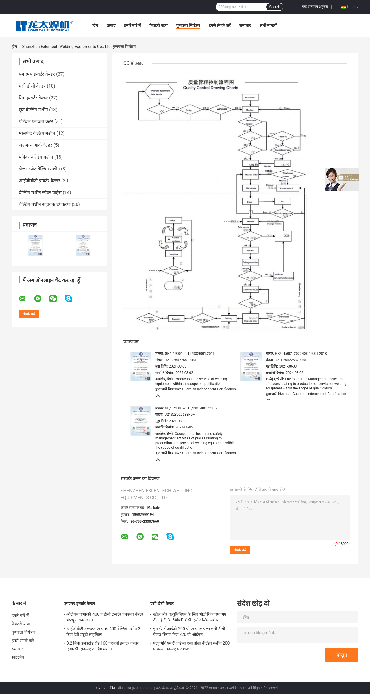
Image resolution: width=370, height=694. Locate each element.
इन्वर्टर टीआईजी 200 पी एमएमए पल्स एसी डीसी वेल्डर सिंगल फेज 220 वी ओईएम (189, 631)
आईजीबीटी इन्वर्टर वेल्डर (39, 180)
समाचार (245, 25)
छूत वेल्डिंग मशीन (33, 109)
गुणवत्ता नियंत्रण (188, 25)
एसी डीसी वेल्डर (32, 86)
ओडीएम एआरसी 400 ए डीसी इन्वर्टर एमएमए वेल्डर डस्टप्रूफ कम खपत (104, 617)
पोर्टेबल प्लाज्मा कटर (36, 121)
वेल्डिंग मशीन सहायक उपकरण (45, 204)
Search (274, 7)
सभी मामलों (268, 25)
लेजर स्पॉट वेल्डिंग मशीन (39, 169)
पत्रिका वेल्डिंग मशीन (36, 157)
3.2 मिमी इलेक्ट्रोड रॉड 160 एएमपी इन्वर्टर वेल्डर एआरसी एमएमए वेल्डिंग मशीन (102, 646)
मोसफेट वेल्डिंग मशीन (37, 133)
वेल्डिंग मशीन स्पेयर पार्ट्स (40, 192)
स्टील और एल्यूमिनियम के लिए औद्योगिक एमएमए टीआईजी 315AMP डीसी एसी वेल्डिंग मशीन (189, 617)
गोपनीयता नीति (105, 688)
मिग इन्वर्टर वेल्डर (33, 98)
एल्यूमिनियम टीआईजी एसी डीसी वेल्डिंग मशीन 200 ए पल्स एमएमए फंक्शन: (191, 646)
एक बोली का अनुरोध (315, 7)
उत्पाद (111, 25)
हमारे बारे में (132, 25)
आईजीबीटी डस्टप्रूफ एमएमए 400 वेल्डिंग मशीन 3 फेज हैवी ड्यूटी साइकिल (103, 631)
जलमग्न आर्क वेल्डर (35, 145)
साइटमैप (18, 657)
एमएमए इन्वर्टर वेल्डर (37, 74)
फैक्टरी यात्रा (158, 25)
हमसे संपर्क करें (220, 25)
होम (95, 25)
